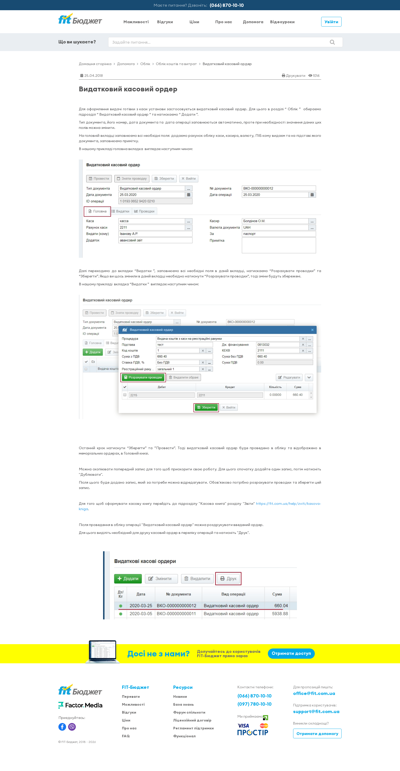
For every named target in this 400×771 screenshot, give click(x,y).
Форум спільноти (189, 712)
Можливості (136, 21)
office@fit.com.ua (314, 693)
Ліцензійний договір (192, 720)
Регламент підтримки (193, 728)
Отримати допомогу (317, 733)
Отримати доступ (291, 653)
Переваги (131, 696)
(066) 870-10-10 (227, 5)
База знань (183, 704)
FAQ (126, 736)
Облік (145, 64)
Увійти (331, 21)
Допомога (253, 21)
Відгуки (165, 21)
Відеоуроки (282, 21)
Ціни (194, 21)
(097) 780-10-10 (255, 704)
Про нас (223, 21)
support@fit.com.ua (316, 711)
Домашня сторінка (95, 64)
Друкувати (295, 75)
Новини (180, 696)
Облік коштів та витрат (176, 64)
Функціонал (184, 736)
